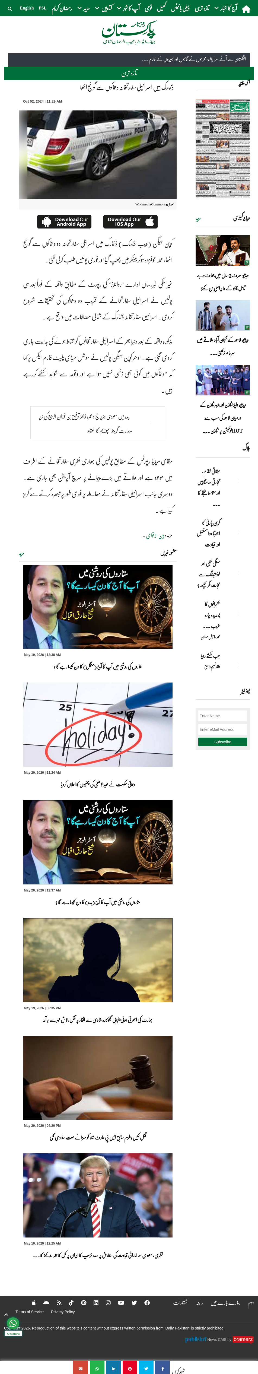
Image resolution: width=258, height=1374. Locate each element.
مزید (21, 553)
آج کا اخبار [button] (225, 8)
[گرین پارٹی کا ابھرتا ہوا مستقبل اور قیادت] (236, 532)
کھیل (161, 8)
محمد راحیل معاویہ (210, 637)
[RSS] (56, 1302)
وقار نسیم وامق (212, 666)
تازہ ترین (202, 8)
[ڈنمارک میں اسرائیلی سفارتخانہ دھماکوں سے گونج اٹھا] (162, 1367)
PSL (43, 8)
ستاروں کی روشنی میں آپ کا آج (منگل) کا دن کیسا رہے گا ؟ (97, 666)
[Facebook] (143, 1302)
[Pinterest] (80, 1302)
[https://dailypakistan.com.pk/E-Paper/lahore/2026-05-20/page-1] (223, 148)
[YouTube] (117, 1302)
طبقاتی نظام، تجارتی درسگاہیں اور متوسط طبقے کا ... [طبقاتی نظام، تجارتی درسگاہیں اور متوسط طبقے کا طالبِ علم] (208, 487)
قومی (148, 8)
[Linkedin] (92, 1302)
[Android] (42, 1302)
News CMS (217, 1339)
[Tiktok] (68, 1302)
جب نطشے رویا (210, 655)
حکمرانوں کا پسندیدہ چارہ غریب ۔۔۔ (211, 615)
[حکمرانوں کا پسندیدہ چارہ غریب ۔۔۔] (236, 614)
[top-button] (6, 1315)
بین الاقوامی (155, 535)
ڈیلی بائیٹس (180, 8)
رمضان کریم (62, 8)
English (27, 8)
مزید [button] (83, 8)
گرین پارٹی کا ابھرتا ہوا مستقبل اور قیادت (208, 533)
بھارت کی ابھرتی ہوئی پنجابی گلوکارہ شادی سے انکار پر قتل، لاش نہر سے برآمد (97, 1020)
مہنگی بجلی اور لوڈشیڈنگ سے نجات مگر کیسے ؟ (208, 574)
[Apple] (30, 1302)
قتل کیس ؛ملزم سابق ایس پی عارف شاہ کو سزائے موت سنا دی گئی (97, 1137)
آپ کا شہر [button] (128, 8)
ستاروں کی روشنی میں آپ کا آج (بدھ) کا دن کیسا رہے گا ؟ (97, 902)
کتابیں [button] (103, 8)
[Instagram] (105, 1302)
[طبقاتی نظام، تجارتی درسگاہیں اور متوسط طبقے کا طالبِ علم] (236, 481)
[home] (247, 9)
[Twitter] (131, 1302)
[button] (10, 8)
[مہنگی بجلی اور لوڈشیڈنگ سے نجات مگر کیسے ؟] (236, 573)
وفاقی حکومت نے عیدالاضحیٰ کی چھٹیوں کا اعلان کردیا (97, 784)
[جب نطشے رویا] (236, 665)
